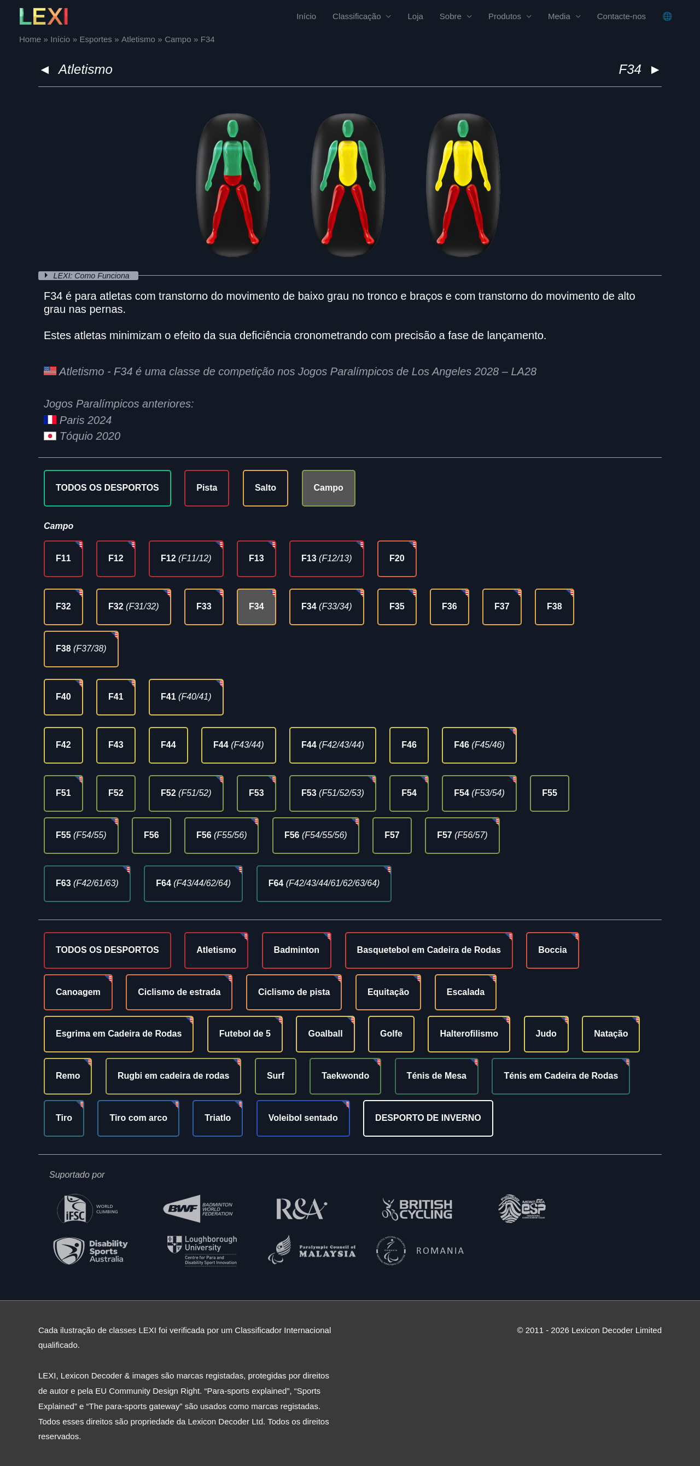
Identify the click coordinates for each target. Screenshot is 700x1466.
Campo (328, 487)
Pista (206, 487)
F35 (397, 606)
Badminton (297, 950)
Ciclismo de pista (294, 992)
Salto (265, 487)
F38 (554, 606)
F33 (204, 606)
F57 (392, 835)
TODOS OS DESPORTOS (107, 487)
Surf (275, 1075)
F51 (63, 793)
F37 (502, 606)
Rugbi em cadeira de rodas (174, 1075)
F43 (116, 744)
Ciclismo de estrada (179, 992)
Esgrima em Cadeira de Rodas (119, 1033)
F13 (256, 558)
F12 (116, 558)
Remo (68, 1075)
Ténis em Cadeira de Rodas (561, 1075)
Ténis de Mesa (436, 1075)
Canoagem (78, 992)
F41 (116, 696)
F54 (409, 793)
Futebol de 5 (245, 1033)
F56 (151, 835)
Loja (415, 16)
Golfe (391, 1033)
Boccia (552, 950)
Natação (611, 1033)
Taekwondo (345, 1075)
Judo (546, 1033)
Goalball (325, 1033)
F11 (63, 558)
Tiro (64, 1117)
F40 (63, 696)
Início (306, 16)
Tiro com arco (138, 1117)
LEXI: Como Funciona (95, 275)
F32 (63, 606)
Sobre (451, 16)
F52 (116, 793)
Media (559, 16)
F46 (409, 744)
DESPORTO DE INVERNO (428, 1117)
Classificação (356, 16)
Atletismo (86, 69)
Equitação (388, 992)
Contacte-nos (621, 16)
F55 (549, 793)
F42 (63, 744)
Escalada (466, 992)
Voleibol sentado (303, 1117)
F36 (449, 606)
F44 (168, 744)
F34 (256, 606)
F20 (397, 558)
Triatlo (218, 1117)
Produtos (504, 16)
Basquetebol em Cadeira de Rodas (429, 950)
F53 (256, 793)
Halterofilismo (469, 1033)
